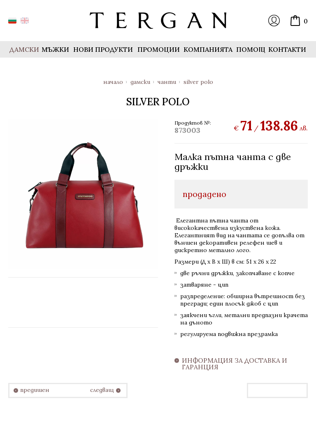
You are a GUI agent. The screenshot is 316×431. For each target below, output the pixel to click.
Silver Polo (198, 82)
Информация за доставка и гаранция (234, 364)
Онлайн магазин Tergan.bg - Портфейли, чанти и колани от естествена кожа (158, 20)
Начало (113, 82)
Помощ (250, 49)
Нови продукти (103, 49)
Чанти (167, 82)
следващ (102, 390)
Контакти (287, 49)
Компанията (208, 49)
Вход (274, 20)
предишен (34, 390)
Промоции (158, 49)
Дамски (140, 82)
